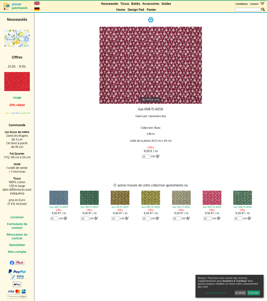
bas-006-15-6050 (242, 205)
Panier (151, 9)
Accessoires (150, 3)
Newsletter (17, 245)
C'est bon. (253, 292)
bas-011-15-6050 (120, 205)
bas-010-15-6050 (89, 205)
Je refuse (240, 292)
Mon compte (17, 252)
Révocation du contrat (17, 236)
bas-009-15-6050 (150, 205)
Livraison (17, 217)
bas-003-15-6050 (212, 205)
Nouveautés (109, 3)
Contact (254, 3)
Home (120, 9)
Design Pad (136, 9)
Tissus (124, 3)
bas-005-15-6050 (58, 205)
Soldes (166, 3)
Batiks (135, 3)
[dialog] (229, 286)
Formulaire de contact (17, 225)
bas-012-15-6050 (181, 205)
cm (153, 156)
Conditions (241, 3)
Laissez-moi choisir (215, 292)
